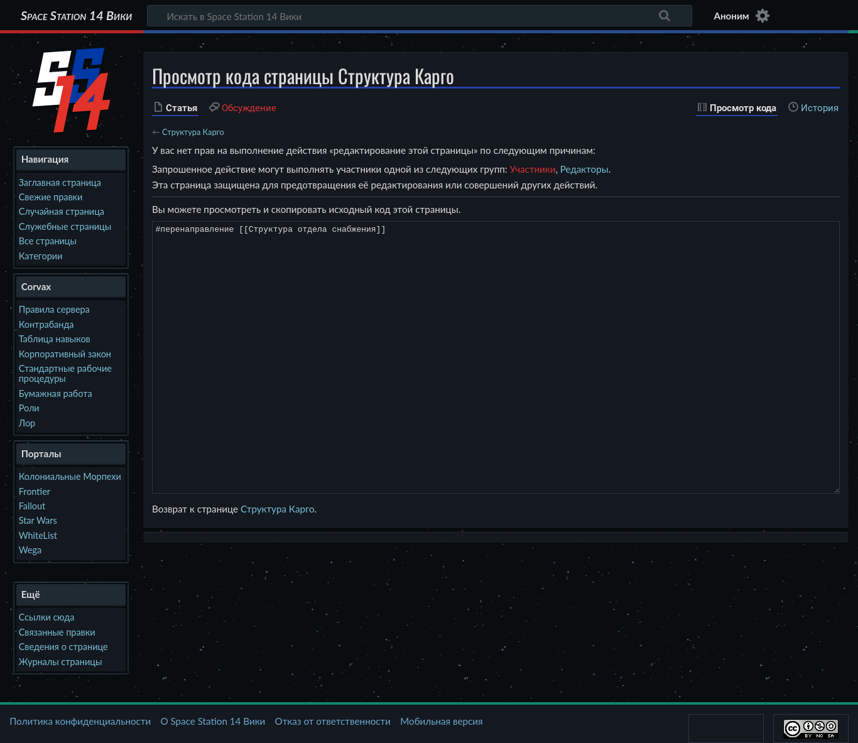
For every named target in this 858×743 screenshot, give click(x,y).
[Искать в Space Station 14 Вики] (420, 16)
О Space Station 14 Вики (212, 721)
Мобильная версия (441, 721)
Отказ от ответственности (333, 721)
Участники (532, 169)
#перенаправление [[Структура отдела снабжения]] (496, 357)
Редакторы (584, 169)
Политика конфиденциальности (80, 721)
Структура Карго (193, 132)
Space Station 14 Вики (76, 16)
